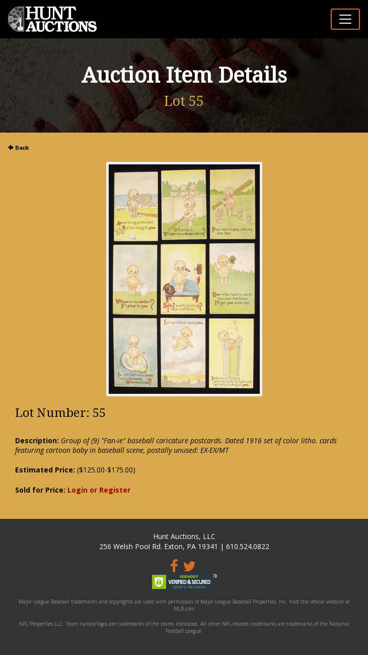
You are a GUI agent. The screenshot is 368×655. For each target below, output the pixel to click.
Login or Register (98, 490)
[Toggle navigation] (345, 19)
